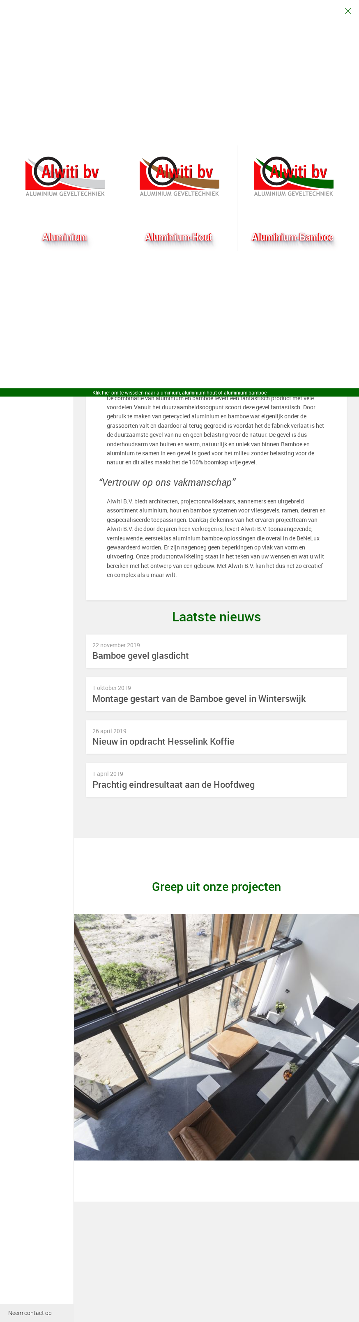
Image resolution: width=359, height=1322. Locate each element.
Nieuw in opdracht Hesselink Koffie (163, 742)
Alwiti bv (65, 176)
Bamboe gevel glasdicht (140, 656)
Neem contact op (30, 1313)
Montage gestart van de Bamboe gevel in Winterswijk (199, 699)
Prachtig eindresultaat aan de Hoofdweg (173, 785)
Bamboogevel (294, 176)
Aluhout (179, 176)
